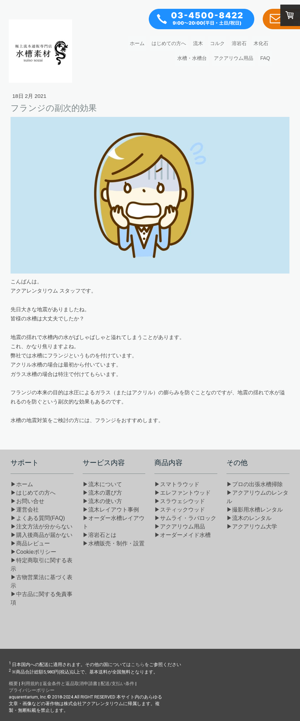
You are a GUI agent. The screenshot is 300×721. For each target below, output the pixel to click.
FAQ (265, 58)
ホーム (137, 43)
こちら (138, 664)
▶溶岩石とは (99, 535)
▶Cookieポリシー (33, 552)
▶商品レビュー (30, 543)
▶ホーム (22, 484)
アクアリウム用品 (233, 58)
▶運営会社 (25, 510)
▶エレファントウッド (182, 493)
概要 (13, 683)
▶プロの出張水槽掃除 (254, 484)
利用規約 (30, 683)
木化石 (261, 43)
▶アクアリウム (179, 526)
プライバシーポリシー (32, 690)
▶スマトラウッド (176, 484)
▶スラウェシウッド (179, 501)
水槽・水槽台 (192, 58)
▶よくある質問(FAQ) (38, 518)
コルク (217, 43)
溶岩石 (239, 43)
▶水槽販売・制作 (114, 543)
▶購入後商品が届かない (41, 535)
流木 (198, 43)
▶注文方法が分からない (41, 526)
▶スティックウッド (179, 510)
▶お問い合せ (27, 501)
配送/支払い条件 (117, 683)
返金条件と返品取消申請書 (70, 683)
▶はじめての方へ (33, 493)
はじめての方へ (169, 43)
